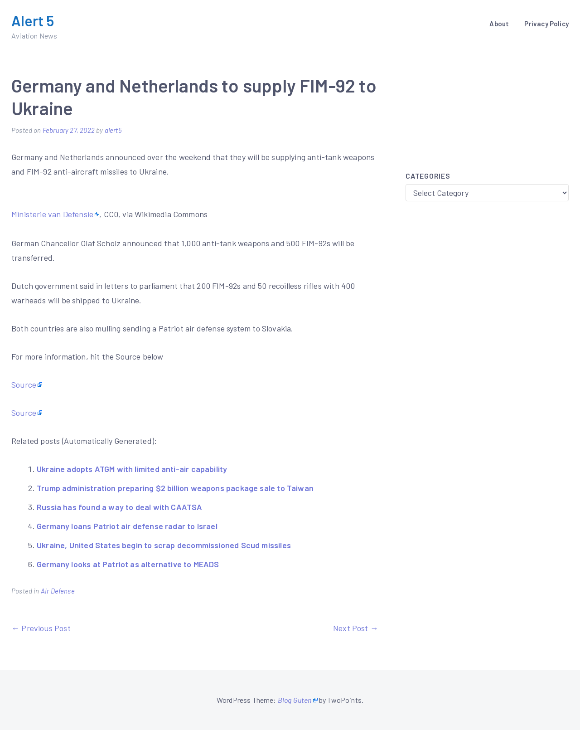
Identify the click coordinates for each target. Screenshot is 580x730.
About (499, 23)
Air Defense (58, 591)
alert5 (113, 130)
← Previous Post (41, 628)
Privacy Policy (546, 23)
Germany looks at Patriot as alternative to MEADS (128, 564)
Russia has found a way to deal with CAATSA (120, 507)
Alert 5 (32, 20)
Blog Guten (295, 700)
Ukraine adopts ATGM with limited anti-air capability (132, 469)
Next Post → (355, 628)
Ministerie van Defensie (52, 214)
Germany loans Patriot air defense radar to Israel (127, 526)
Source (23, 384)
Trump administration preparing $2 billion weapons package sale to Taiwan (175, 488)
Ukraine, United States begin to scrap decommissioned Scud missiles (164, 545)
